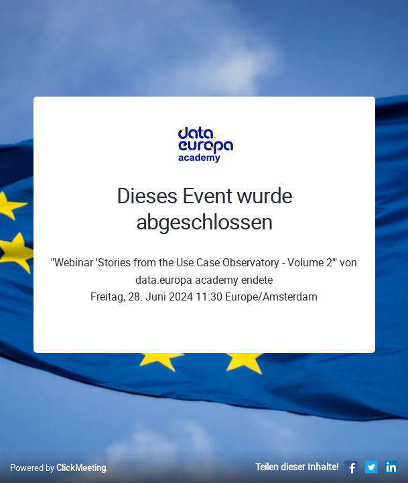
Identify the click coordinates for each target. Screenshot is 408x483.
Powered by (58, 468)
